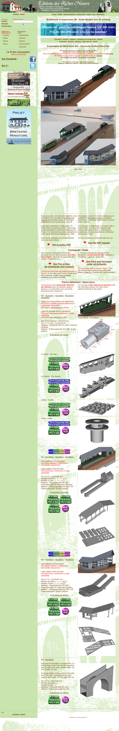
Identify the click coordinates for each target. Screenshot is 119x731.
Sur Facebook (9, 59)
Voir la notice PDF (61, 245)
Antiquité (4, 21)
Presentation (63, 41)
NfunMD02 (59, 296)
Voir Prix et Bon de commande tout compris (59, 265)
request (99, 56)
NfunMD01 (49, 296)
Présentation (6, 35)
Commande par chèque (59, 335)
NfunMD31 (49, 660)
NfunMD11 (49, 457)
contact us (88, 272)
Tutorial (95, 41)
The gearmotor (55, 317)
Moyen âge (5, 23)
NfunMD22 (59, 560)
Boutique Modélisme (70, 14)
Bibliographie (101, 14)
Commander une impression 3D (86, 39)
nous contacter (65, 275)
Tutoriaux (5, 43)
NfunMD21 (49, 560)
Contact (88, 14)
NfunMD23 (69, 560)
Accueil (54, 14)
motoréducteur (56, 308)
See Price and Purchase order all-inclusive (99, 262)
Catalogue (5, 40)
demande (109, 54)
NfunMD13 (69, 457)
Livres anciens (22, 46)
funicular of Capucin (95, 218)
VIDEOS (60, 14)
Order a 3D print (87, 41)
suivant (22, 14)
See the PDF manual (99, 243)
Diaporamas (22, 40)
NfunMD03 (69, 296)
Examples (71, 41)
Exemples (5, 38)
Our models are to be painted (87, 57)
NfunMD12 (59, 457)
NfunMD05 (45, 298)
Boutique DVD (81, 14)
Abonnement (22, 38)
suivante (22, 714)
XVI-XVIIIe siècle (6, 26)
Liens (93, 14)
